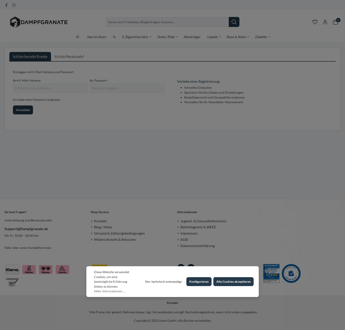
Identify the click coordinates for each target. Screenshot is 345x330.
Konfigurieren (199, 281)
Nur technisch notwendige (163, 281)
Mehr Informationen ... (109, 291)
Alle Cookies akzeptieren (233, 281)
